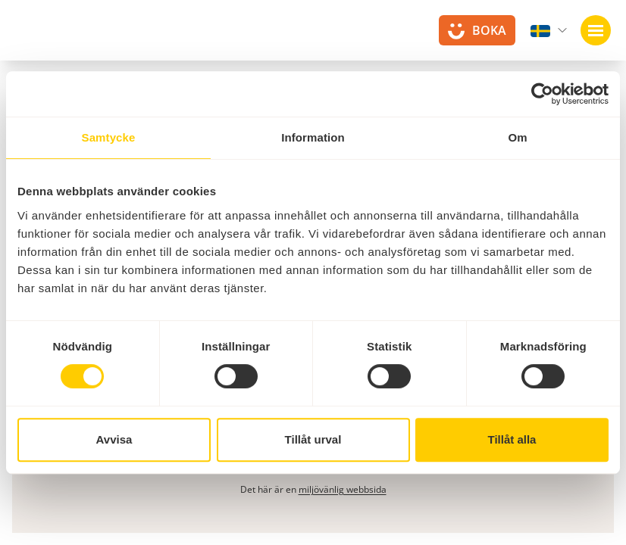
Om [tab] (517, 137)
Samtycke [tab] (109, 137)
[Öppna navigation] (596, 30)
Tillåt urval (313, 439)
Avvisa (114, 439)
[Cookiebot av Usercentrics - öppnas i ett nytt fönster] (542, 94)
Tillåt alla (512, 439)
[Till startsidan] (53, 38)
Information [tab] (313, 137)
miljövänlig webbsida (343, 489)
